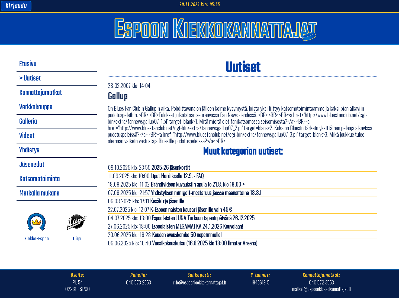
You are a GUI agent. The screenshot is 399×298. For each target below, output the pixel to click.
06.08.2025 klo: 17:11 (146, 201)
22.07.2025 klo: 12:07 (170, 209)
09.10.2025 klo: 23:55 (149, 167)
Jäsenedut (31, 165)
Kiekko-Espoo (36, 227)
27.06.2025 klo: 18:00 (175, 226)
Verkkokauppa (36, 107)
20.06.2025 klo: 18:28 (164, 234)
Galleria (28, 122)
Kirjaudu (16, 6)
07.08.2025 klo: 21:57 (184, 192)
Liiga (77, 227)
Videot (26, 136)
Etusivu (28, 64)
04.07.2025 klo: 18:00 (181, 218)
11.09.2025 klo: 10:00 (156, 176)
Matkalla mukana (39, 194)
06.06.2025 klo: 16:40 (182, 243)
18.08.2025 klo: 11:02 (176, 184)
